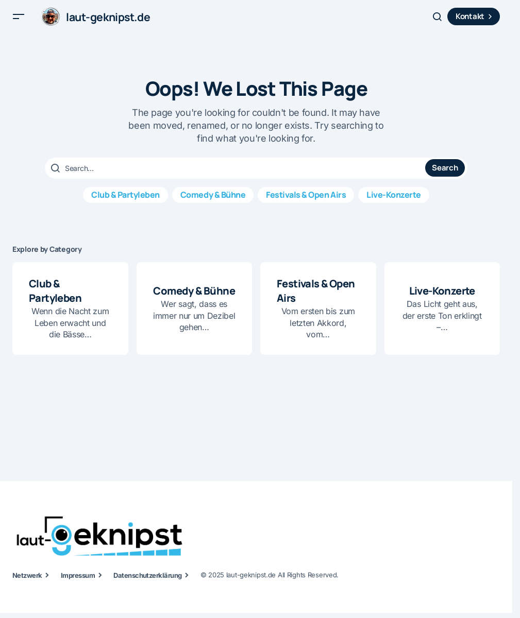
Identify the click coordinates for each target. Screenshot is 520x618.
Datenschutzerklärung (147, 580)
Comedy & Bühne (212, 202)
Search (445, 175)
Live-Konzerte (393, 202)
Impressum (78, 580)
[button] (18, 20)
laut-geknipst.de (111, 20)
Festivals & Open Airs (306, 202)
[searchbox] (236, 176)
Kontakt (475, 20)
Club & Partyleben (125, 202)
